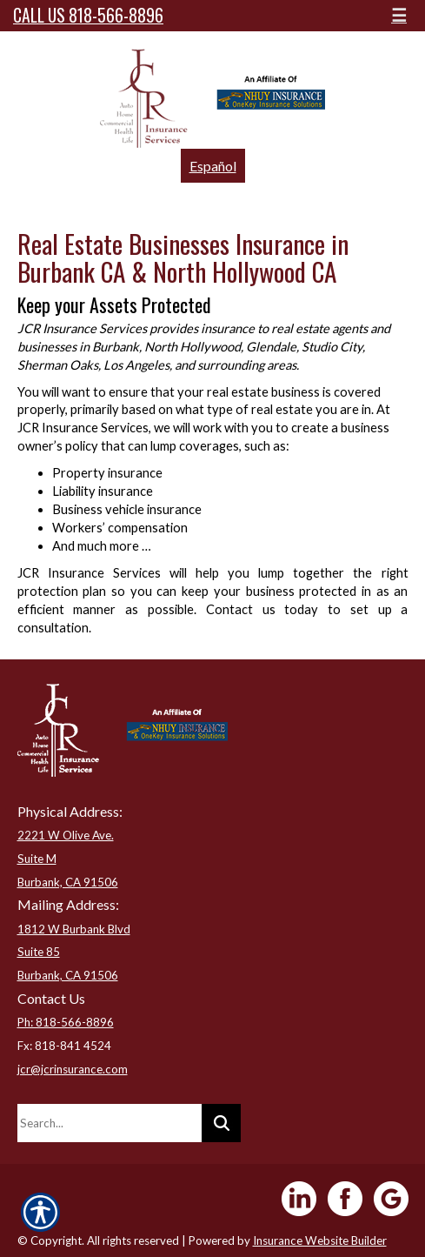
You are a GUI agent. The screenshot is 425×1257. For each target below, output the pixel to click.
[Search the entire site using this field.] (109, 1123)
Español (212, 165)
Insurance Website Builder (320, 1240)
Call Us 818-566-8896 (88, 15)
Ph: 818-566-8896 (65, 1022)
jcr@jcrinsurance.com (72, 1069)
